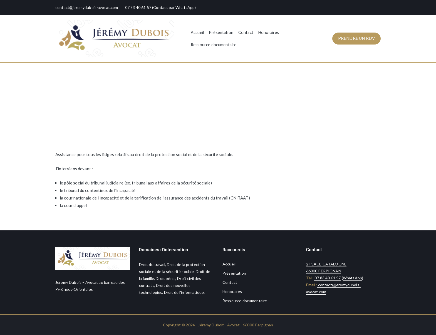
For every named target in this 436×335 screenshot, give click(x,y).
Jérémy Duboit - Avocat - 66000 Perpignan (235, 324)
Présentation (221, 32)
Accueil (197, 32)
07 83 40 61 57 (138, 7)
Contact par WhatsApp (174, 7)
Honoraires (268, 32)
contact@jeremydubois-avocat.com (86, 7)
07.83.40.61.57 (327, 277)
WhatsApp (352, 277)
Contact (245, 32)
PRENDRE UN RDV (356, 38)
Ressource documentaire (213, 44)
